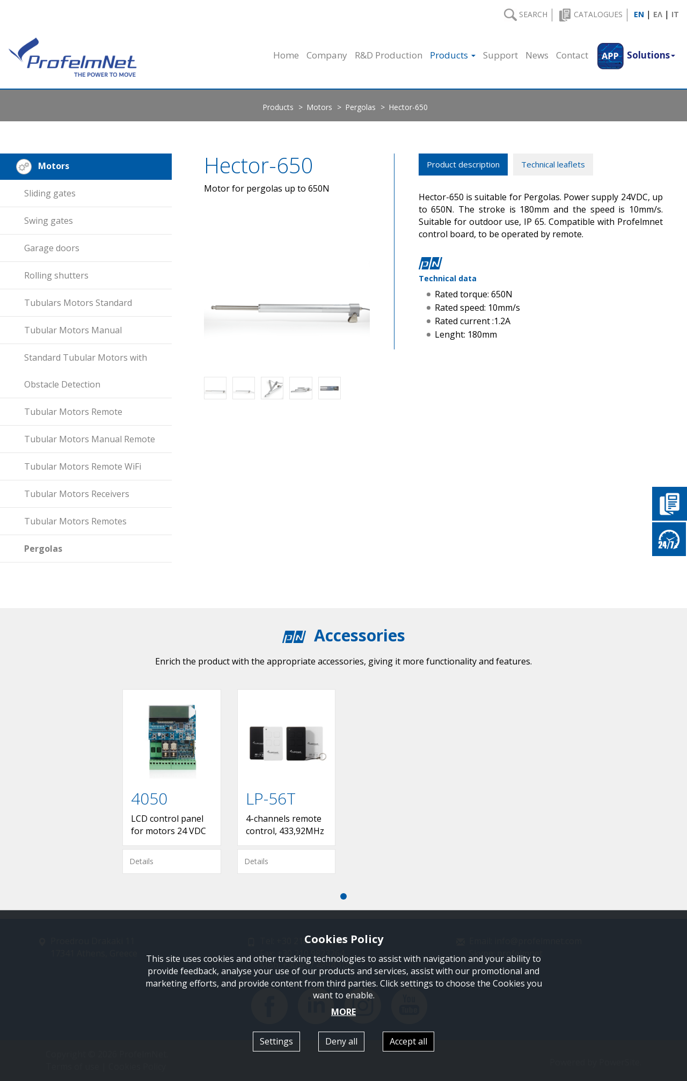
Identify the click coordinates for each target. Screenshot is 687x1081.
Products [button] (453, 55)
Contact (572, 55)
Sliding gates (50, 193)
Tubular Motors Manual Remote (89, 439)
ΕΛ (657, 14)
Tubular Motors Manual (73, 330)
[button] (635, 55)
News (537, 55)
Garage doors (51, 248)
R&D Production (388, 55)
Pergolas (360, 107)
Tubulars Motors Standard (78, 303)
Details (141, 861)
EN (639, 14)
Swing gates (48, 221)
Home (286, 55)
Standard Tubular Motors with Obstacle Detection (85, 371)
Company (326, 55)
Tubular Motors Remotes (75, 521)
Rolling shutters (56, 275)
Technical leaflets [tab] (553, 164)
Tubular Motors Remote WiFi (82, 466)
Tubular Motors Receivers (76, 494)
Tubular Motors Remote (73, 412)
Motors (319, 107)
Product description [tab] (463, 164)
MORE (343, 1012)
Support (500, 55)
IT (675, 14)
